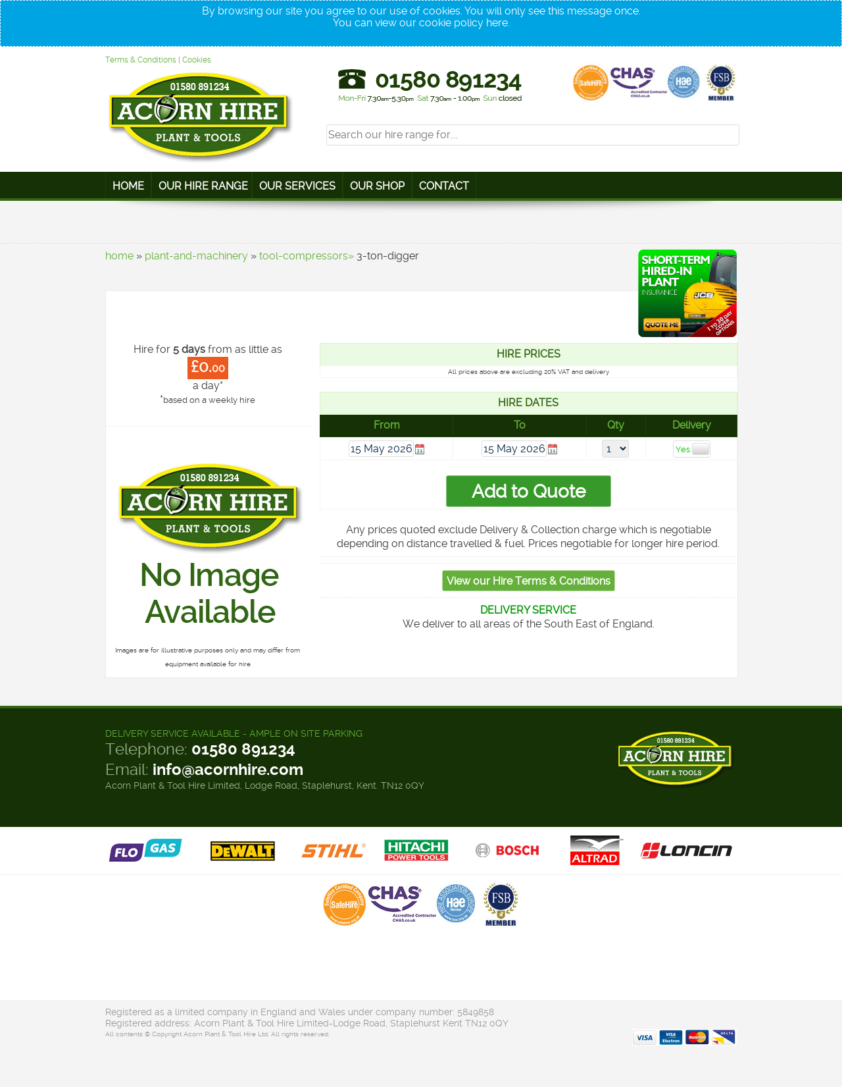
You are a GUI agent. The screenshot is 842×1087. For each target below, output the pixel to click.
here (497, 22)
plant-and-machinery (196, 256)
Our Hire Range (203, 186)
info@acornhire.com (228, 769)
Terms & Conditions (140, 60)
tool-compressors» (306, 256)
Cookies (196, 60)
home (119, 256)
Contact (444, 186)
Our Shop (377, 186)
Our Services (297, 186)
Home (128, 186)
